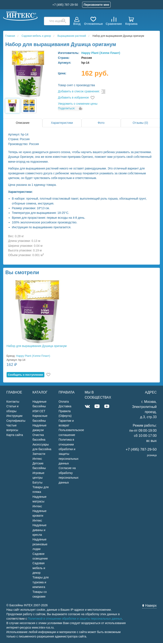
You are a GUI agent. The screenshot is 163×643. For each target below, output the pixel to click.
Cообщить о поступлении (25, 374)
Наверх (149, 605)
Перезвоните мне (96, 4)
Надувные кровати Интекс (39, 515)
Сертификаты (15, 420)
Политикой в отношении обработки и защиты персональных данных (75, 618)
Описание (23, 122)
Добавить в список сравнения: (79, 91)
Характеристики (62, 122)
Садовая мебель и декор (38, 567)
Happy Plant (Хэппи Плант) (100, 53)
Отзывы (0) (140, 122)
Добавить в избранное (73, 97)
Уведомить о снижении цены (77, 103)
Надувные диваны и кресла (39, 529)
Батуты (37, 482)
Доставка (65, 406)
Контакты (12, 401)
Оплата (64, 401)
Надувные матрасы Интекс (39, 501)
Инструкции (14, 415)
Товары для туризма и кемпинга (40, 582)
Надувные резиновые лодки (39, 544)
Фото (101, 122)
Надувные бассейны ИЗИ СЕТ (39, 406)
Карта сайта (14, 435)
